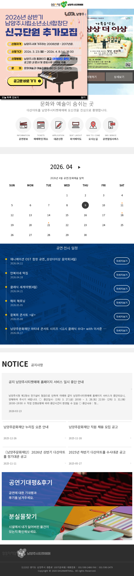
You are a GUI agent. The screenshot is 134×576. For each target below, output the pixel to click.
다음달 (79, 167)
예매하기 (91, 77)
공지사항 (37, 364)
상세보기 (119, 77)
